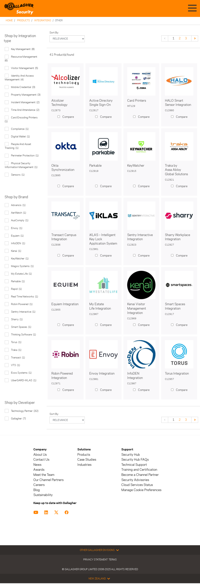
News (37, 465)
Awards (38, 470)
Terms (113, 559)
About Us (40, 455)
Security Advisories (135, 480)
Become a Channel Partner (140, 475)
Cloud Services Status (137, 485)
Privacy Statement (95, 559)
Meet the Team (43, 475)
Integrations (42, 20)
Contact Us (41, 460)
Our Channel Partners (48, 480)
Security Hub (130, 455)
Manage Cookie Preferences (141, 490)
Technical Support (134, 465)
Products (23, 20)
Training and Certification (139, 470)
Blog (36, 490)
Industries (84, 465)
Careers (39, 485)
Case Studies (86, 460)
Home (9, 20)
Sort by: (54, 32)
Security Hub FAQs (135, 460)
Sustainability (43, 495)
